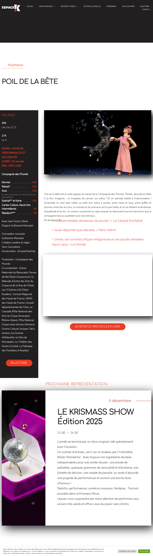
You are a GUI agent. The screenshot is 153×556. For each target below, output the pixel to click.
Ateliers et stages (68, 6)
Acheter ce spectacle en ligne (97, 326)
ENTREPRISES (111, 6)
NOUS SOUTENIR (128, 6)
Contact (145, 9)
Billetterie (144, 6)
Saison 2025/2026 (46, 6)
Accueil (30, 6)
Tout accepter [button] (144, 551)
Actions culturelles (92, 6)
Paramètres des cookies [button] (127, 551)
